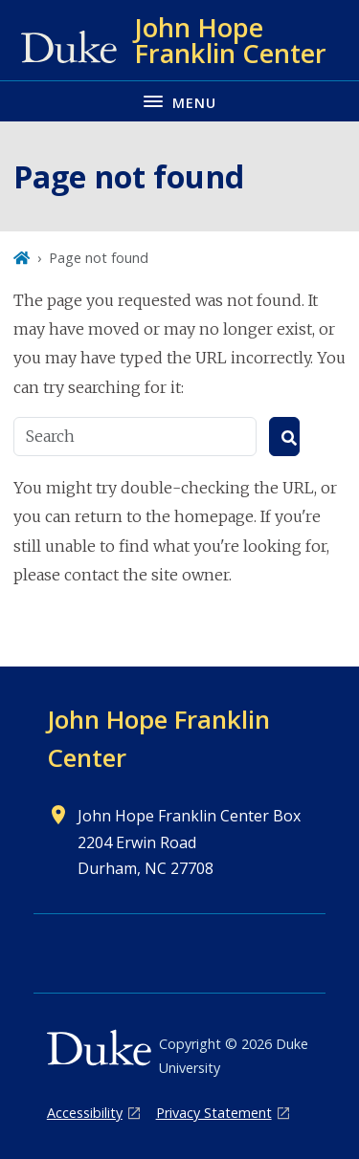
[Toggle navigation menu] (179, 100)
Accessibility (85, 1113)
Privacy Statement (214, 1113)
